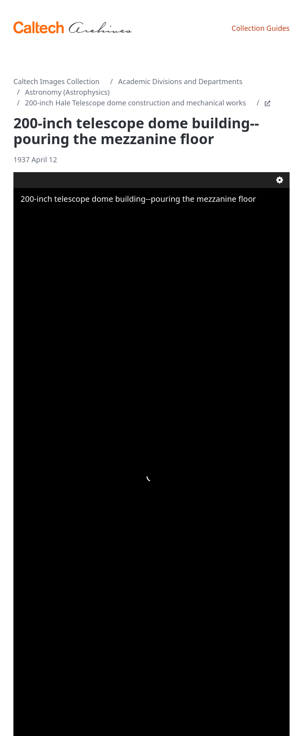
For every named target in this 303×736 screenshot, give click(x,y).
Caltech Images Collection (56, 81)
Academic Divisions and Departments (180, 81)
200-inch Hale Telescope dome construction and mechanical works (135, 102)
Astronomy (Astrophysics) (67, 92)
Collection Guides (261, 28)
